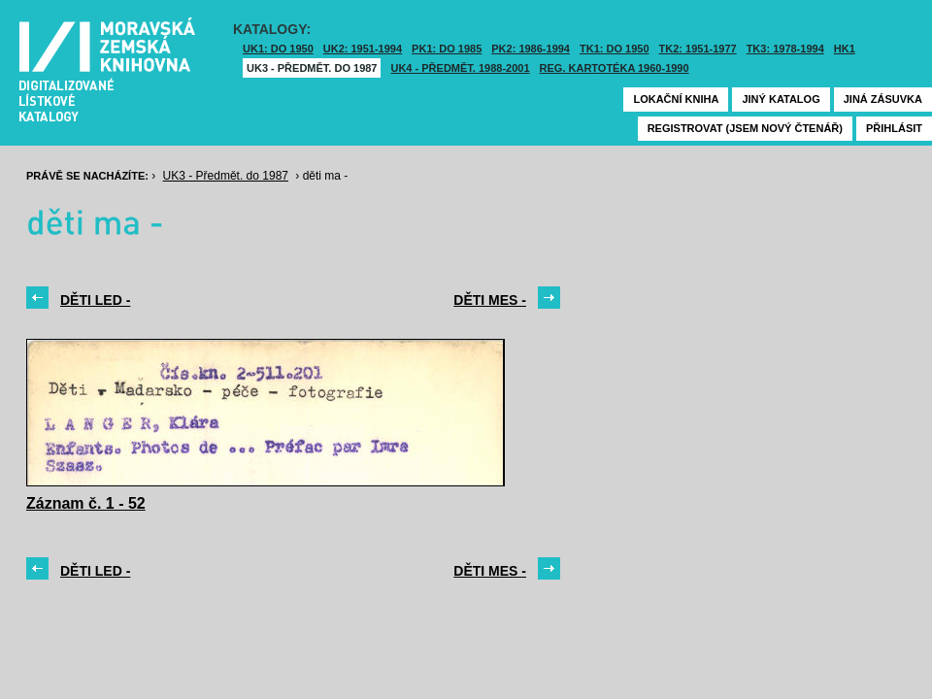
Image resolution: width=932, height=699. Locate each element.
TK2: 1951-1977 (698, 48)
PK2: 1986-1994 (530, 48)
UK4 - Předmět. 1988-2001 (459, 68)
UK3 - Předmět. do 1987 (312, 68)
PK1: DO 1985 (447, 48)
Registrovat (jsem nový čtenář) (745, 128)
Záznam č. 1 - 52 (86, 503)
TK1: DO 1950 (614, 48)
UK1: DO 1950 (278, 48)
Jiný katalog (780, 99)
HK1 (844, 48)
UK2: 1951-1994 (362, 48)
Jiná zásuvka (883, 99)
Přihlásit (894, 128)
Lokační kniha (675, 99)
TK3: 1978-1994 (785, 48)
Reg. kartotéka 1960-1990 (614, 68)
